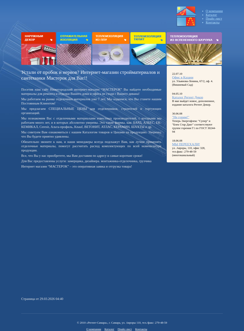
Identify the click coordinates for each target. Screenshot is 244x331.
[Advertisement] (58, 201)
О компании (214, 11)
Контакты (212, 22)
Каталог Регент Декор (187, 97)
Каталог (211, 15)
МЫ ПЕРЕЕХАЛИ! (186, 144)
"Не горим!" (180, 117)
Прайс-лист (214, 18)
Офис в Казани (182, 77)
